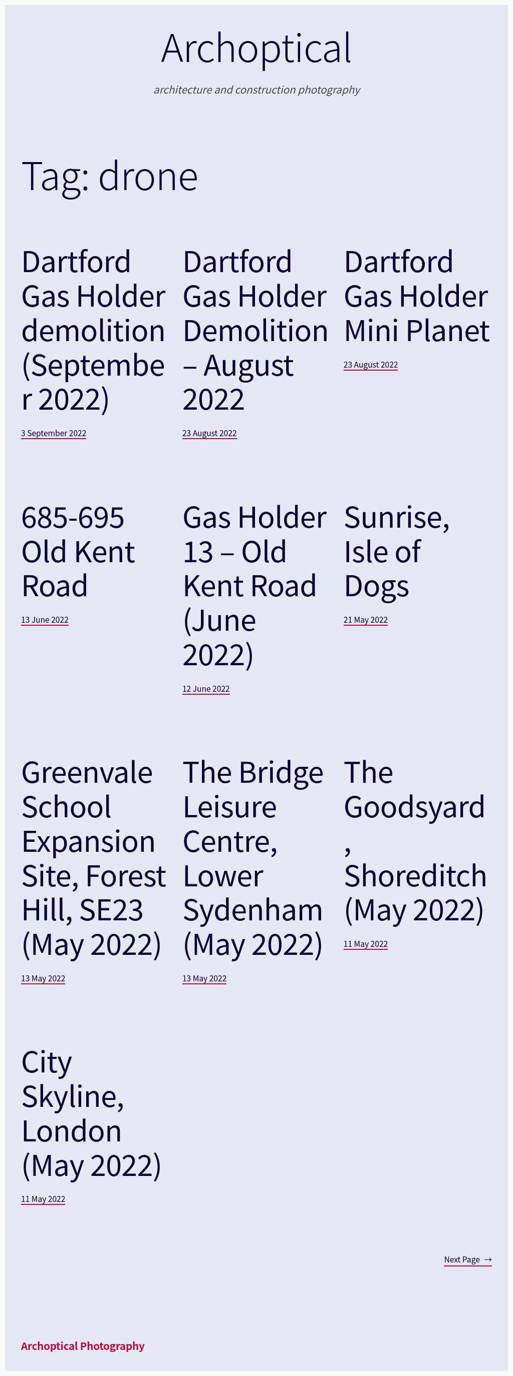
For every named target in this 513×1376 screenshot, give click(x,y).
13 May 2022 (43, 977)
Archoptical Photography (83, 1345)
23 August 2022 (209, 432)
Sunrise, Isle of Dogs (397, 549)
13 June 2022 (45, 619)
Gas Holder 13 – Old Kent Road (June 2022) (254, 584)
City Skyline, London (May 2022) (91, 1111)
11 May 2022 (366, 943)
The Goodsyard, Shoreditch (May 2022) (415, 839)
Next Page (468, 1259)
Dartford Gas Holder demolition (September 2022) (93, 329)
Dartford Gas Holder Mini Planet (417, 294)
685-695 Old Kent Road (78, 549)
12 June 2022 (206, 688)
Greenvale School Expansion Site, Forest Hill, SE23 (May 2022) (93, 856)
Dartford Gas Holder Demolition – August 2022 (255, 329)
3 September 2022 (53, 432)
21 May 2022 (366, 619)
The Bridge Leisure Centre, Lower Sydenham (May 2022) (253, 856)
